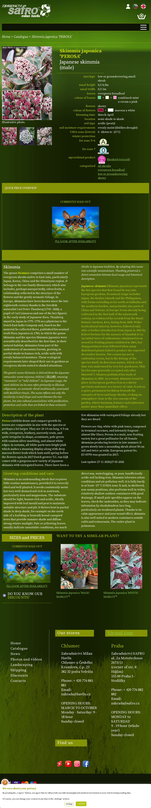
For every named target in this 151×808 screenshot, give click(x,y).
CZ (134, 6)
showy (102, 178)
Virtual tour (120, 633)
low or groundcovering (112, 174)
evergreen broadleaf (111, 170)
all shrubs (104, 166)
